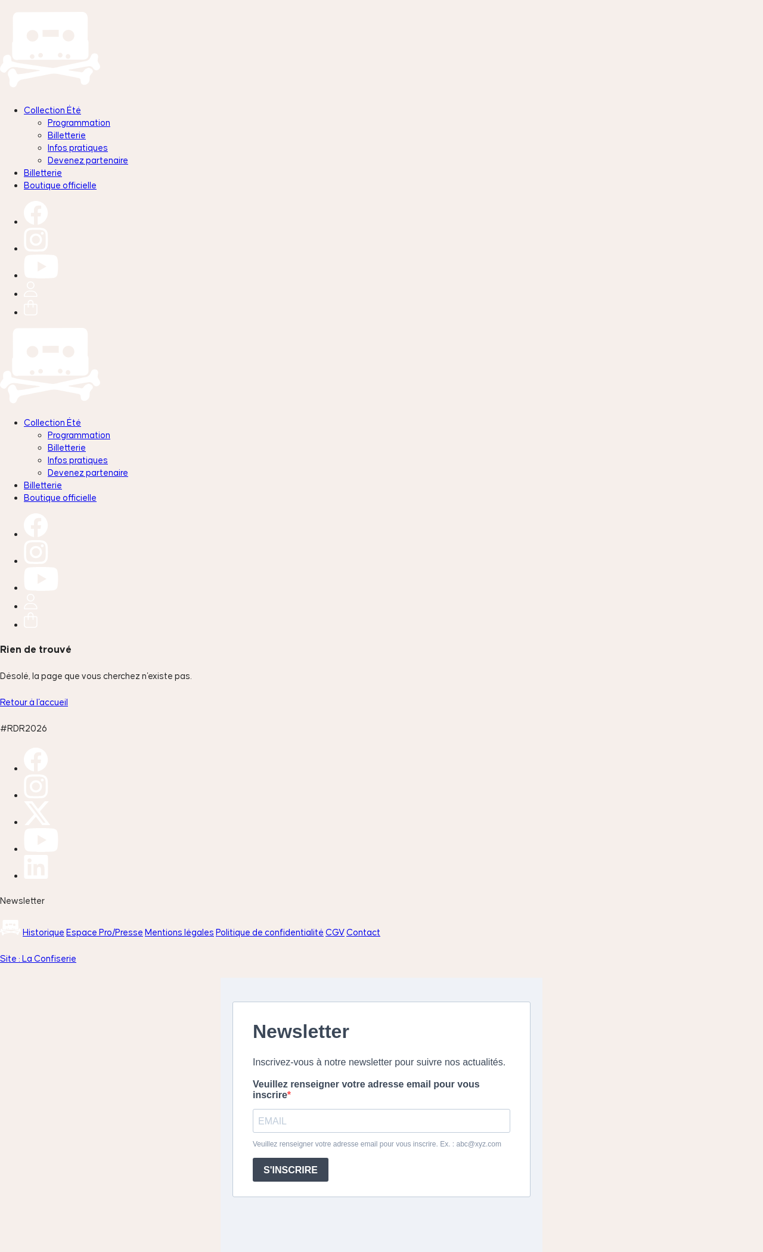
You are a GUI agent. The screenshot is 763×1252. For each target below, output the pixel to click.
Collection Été (52, 110)
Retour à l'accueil (34, 702)
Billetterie (67, 135)
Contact (363, 932)
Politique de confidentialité (270, 932)
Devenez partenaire (88, 160)
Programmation (79, 122)
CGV (335, 932)
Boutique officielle (60, 185)
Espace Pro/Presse (104, 932)
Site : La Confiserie (38, 958)
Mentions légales (179, 932)
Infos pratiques (78, 147)
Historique (43, 932)
